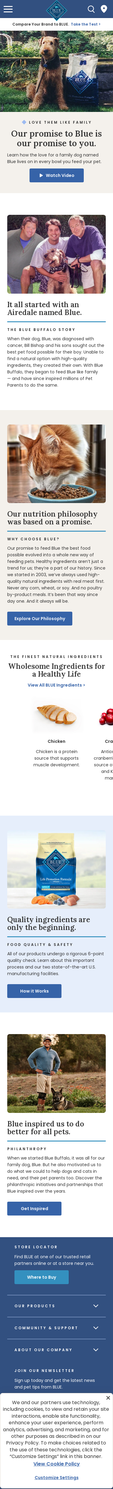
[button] (8, 9)
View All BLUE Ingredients (55, 685)
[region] (56, 748)
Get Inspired (34, 1209)
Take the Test (84, 24)
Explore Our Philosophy (39, 619)
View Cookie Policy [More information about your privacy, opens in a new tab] (56, 1463)
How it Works (34, 991)
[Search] (91, 9)
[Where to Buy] (104, 9)
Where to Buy (41, 1277)
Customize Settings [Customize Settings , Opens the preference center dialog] (57, 1478)
